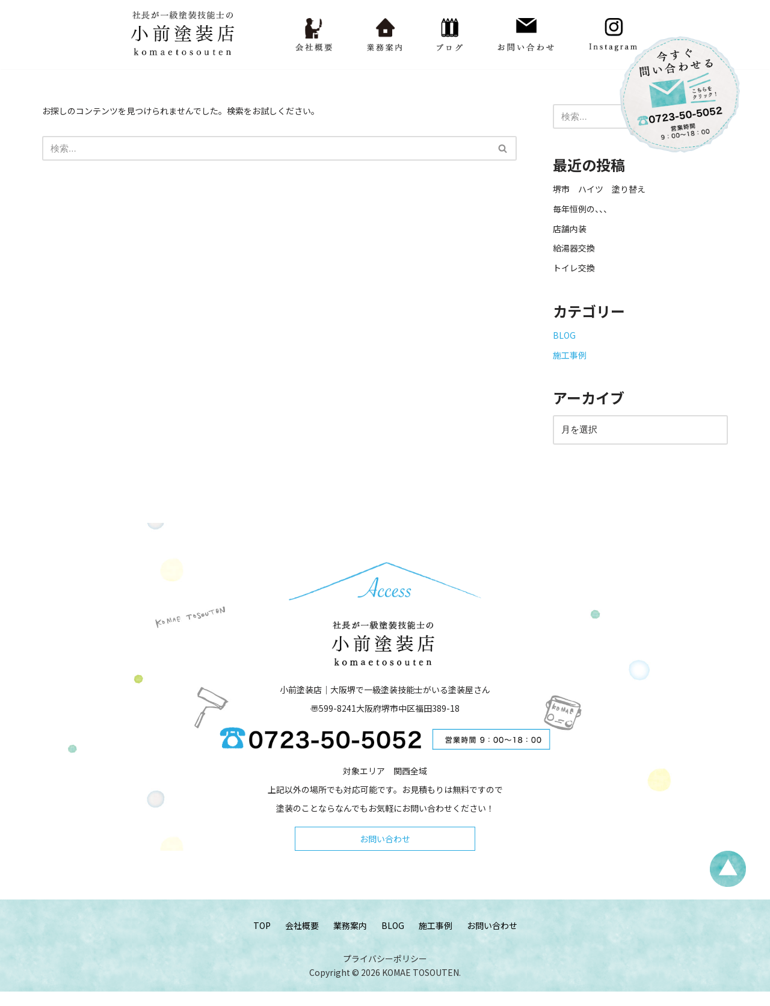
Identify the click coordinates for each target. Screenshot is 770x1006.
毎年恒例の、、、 (582, 211)
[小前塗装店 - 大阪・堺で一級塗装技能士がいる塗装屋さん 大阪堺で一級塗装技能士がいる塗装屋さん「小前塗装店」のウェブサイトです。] (185, 34)
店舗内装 (570, 231)
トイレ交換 (574, 272)
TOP (262, 939)
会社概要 (302, 939)
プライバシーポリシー (385, 972)
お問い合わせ (385, 850)
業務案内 (350, 939)
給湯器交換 (574, 251)
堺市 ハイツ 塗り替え (603, 191)
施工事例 (570, 361)
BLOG (564, 341)
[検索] (266, 149)
